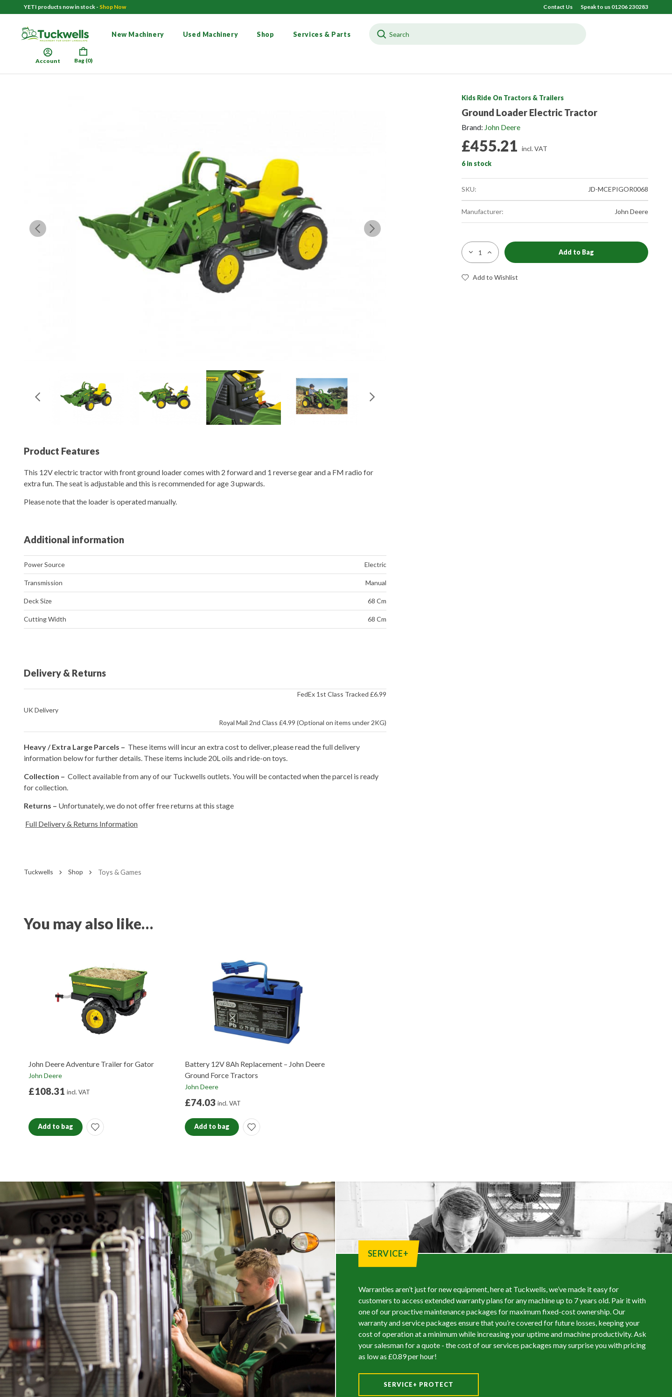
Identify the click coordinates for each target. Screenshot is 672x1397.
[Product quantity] (480, 252)
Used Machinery (210, 34)
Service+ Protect (419, 1384)
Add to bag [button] (55, 1126)
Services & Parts (322, 34)
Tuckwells (38, 872)
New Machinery (138, 34)
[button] (555, 277)
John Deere (502, 127)
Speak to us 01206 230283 (614, 6)
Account (47, 55)
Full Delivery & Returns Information (81, 823)
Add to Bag (576, 252)
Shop (265, 34)
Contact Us (558, 6)
